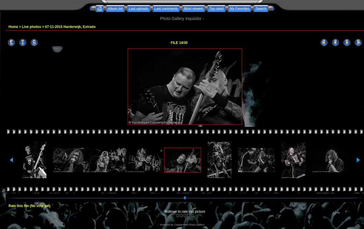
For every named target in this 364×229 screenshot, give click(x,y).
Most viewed (193, 9)
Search (260, 9)
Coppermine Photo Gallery (189, 224)
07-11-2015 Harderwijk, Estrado (70, 27)
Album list (115, 9)
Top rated (216, 9)
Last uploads (138, 9)
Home (13, 27)
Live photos (31, 27)
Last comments (166, 9)
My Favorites (240, 9)
